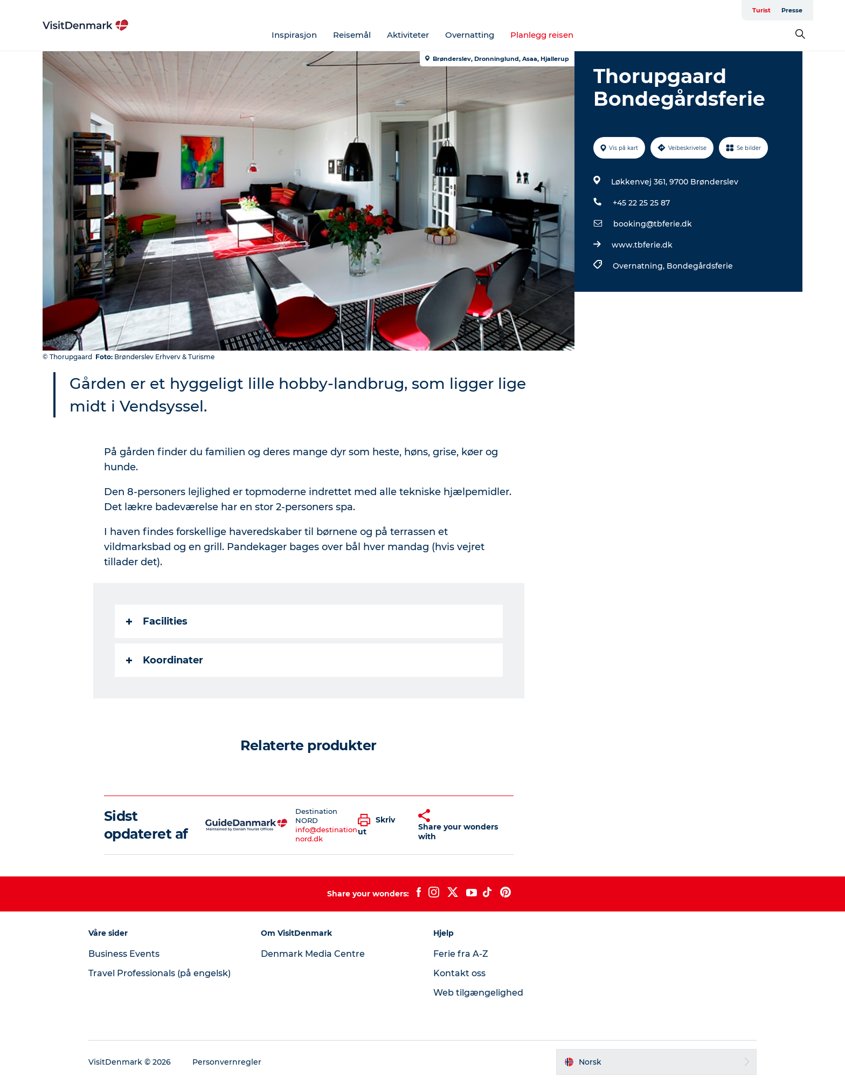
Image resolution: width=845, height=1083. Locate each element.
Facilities (157, 621)
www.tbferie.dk (642, 245)
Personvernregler (226, 1062)
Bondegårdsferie (700, 266)
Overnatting (469, 35)
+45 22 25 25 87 (641, 203)
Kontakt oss (459, 973)
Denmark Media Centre (313, 954)
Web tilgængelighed (478, 993)
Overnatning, (640, 266)
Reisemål (352, 35)
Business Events (124, 954)
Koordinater (164, 660)
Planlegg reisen (541, 35)
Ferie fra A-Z (460, 954)
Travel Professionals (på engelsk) (159, 973)
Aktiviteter (408, 35)
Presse (791, 10)
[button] (379, 825)
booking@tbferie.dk (652, 224)
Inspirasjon (294, 35)
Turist (761, 10)
